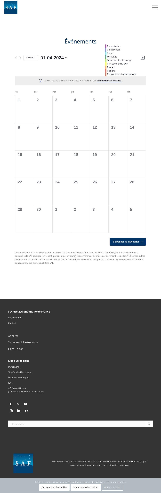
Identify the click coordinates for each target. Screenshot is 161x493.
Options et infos (112, 487)
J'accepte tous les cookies (54, 487)
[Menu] (153, 7)
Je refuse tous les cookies (85, 487)
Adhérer (13, 336)
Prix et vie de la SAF (117, 63)
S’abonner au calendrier (126, 241)
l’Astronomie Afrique (18, 377)
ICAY (10, 382)
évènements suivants (109, 80)
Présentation (14, 317)
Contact (12, 323)
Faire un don (16, 349)
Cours (110, 53)
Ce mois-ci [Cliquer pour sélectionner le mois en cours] (30, 58)
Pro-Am (111, 67)
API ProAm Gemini (17, 387)
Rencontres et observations (121, 74)
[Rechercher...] (80, 424)
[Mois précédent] (16, 57)
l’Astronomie (14, 366)
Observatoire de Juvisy (119, 60)
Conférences (114, 49)
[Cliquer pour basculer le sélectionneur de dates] (53, 58)
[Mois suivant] (20, 57)
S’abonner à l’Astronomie (23, 342)
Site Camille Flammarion (20, 372)
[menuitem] (153, 7)
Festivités (112, 56)
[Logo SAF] (10, 7)
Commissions (114, 46)
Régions (111, 70)
